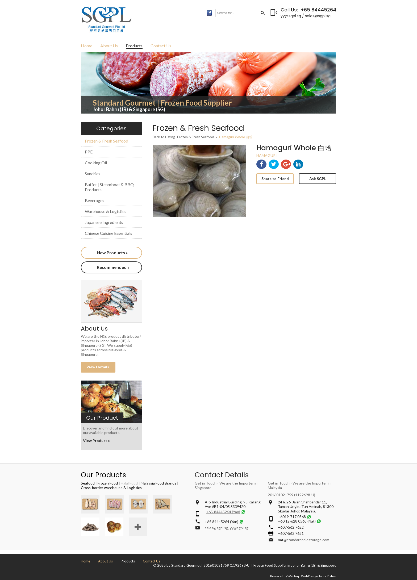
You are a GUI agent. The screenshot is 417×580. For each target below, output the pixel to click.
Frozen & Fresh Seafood (106, 140)
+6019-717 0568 (292, 516)
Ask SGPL (317, 178)
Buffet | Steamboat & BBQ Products (109, 187)
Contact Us (161, 45)
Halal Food (129, 483)
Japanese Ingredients (104, 222)
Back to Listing (164, 137)
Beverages (94, 200)
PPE (89, 151)
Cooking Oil (96, 162)
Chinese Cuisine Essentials (108, 233)
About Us (109, 45)
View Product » (96, 440)
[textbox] (237, 13)
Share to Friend (275, 178)
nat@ (282, 539)
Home (86, 45)
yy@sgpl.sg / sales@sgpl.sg (306, 16)
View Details (98, 367)
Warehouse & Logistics (105, 211)
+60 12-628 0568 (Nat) (297, 521)
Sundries (92, 173)
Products (134, 45)
